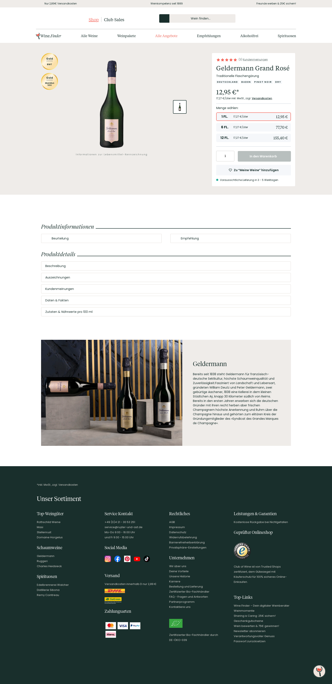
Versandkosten (262, 98)
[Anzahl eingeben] (225, 156)
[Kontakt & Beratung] (267, 18)
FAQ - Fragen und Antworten (188, 597)
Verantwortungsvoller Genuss (254, 636)
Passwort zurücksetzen (250, 641)
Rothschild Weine (49, 522)
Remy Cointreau (48, 595)
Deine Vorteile (179, 571)
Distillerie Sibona (48, 590)
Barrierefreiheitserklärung (187, 542)
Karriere (174, 581)
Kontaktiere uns (180, 607)
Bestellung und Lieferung (186, 587)
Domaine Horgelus (50, 537)
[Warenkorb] (289, 18)
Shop (94, 19)
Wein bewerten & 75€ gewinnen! (256, 626)
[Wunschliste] (282, 18)
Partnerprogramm (182, 602)
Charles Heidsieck (49, 566)
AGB (172, 522)
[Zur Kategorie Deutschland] (227, 82)
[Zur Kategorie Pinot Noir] (263, 82)
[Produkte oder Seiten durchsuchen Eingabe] (197, 18)
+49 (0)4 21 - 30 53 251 (120, 522)
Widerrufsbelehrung (183, 537)
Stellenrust (44, 532)
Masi (40, 527)
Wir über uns (177, 566)
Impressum (177, 527)
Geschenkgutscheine (248, 621)
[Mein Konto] (274, 18)
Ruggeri (42, 561)
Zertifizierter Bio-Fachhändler (189, 592)
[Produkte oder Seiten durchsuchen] (164, 18)
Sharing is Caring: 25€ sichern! (255, 616)
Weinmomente (244, 611)
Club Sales (114, 19)
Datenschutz (177, 532)
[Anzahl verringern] (220, 156)
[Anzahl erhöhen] (230, 156)
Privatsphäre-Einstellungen (187, 548)
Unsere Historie (179, 576)
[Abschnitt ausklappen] (155, 238)
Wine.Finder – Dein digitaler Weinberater (261, 606)
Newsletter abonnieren (250, 631)
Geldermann (45, 556)
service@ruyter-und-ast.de (123, 527)
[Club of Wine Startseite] (62, 19)
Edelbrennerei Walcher (53, 585)
